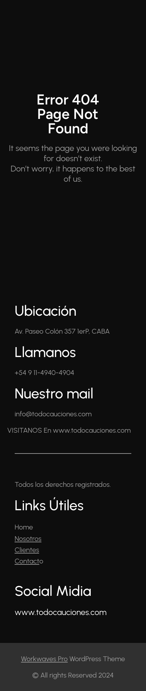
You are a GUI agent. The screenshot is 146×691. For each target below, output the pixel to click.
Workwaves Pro (44, 658)
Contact (27, 561)
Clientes (27, 549)
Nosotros (28, 538)
